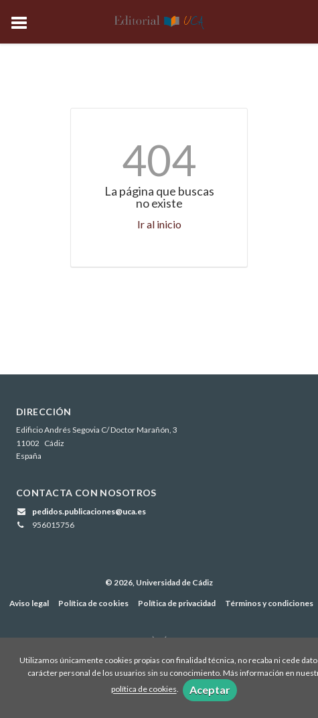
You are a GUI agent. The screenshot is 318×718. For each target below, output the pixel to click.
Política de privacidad (177, 603)
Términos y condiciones (269, 603)
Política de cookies (93, 603)
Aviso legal (29, 603)
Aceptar (209, 689)
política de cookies (144, 690)
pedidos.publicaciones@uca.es (89, 511)
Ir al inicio (159, 224)
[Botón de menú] (24, 23)
